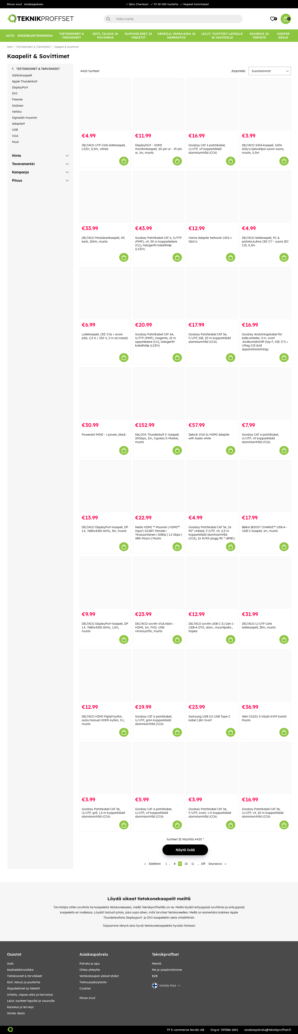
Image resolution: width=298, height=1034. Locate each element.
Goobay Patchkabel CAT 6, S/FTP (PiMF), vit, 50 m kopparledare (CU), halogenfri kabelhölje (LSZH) (158, 243)
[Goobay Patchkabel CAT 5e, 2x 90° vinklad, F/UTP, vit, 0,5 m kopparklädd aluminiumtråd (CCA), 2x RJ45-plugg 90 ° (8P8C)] (211, 486)
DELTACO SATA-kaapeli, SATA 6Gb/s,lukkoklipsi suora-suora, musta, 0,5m (263, 149)
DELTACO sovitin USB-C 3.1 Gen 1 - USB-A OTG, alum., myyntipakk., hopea (212, 627)
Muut (15, 142)
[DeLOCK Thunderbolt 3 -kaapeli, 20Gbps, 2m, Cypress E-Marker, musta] (158, 394)
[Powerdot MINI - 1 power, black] (105, 394)
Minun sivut (14, 4)
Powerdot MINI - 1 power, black (104, 434)
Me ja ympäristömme (167, 970)
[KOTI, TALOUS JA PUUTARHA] (105, 35)
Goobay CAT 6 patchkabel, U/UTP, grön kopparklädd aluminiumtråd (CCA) (153, 720)
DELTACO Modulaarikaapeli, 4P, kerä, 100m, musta (103, 239)
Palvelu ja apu (89, 963)
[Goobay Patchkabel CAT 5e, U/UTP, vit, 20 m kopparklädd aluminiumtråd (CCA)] (265, 768)
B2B (155, 976)
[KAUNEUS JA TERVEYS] (259, 35)
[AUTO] (10, 35)
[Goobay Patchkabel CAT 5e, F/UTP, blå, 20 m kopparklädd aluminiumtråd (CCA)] (211, 293)
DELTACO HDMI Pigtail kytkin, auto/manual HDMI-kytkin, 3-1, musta (103, 720)
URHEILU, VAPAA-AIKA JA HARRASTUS (30, 995)
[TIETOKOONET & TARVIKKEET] (71, 35)
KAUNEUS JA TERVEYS (20, 1007)
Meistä (156, 963)
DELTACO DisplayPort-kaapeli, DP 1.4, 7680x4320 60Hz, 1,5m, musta (105, 627)
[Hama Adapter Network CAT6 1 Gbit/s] (211, 197)
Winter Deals (283, 35)
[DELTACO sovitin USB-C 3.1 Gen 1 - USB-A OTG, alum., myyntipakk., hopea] (211, 583)
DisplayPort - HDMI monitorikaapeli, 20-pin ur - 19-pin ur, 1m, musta (158, 149)
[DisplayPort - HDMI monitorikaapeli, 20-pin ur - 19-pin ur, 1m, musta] (158, 104)
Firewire (17, 99)
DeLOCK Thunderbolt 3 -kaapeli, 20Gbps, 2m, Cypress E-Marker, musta (157, 438)
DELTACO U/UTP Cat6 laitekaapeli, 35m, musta (259, 625)
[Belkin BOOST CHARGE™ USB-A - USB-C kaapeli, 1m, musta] (265, 486)
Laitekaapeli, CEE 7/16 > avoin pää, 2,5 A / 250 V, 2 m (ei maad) (105, 336)
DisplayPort (20, 87)
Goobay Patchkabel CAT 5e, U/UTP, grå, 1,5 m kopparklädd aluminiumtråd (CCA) (103, 812)
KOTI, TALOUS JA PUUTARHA (23, 982)
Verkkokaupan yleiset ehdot (99, 976)
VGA (15, 136)
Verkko (17, 112)
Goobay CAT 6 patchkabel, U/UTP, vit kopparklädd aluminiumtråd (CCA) (207, 149)
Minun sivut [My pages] (87, 998)
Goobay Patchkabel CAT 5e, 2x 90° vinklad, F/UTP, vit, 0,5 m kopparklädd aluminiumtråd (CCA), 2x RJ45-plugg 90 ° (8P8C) (212, 532)
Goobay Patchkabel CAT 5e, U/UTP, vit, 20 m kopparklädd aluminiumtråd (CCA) (263, 812)
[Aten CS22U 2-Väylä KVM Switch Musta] (265, 676)
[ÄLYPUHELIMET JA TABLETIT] (138, 35)
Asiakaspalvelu (33, 4)
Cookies (85, 988)
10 (186, 864)
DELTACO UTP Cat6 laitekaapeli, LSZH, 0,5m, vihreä (104, 147)
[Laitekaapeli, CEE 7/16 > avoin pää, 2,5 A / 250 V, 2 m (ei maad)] (105, 293)
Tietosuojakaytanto (93, 982)
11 (192, 864)
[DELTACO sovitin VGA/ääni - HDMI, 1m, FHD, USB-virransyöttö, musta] (158, 583)
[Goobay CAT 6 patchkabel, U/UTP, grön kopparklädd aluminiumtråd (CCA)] (158, 676)
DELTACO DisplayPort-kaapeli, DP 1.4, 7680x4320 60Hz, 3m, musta (105, 529)
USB (15, 130)
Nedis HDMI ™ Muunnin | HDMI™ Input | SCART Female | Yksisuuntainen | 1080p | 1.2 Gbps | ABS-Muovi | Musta (158, 532)
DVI (14, 93)
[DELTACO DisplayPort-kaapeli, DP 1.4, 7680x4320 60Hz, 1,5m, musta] (105, 583)
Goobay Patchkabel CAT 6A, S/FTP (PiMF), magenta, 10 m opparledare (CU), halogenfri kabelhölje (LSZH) (155, 339)
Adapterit (18, 124)
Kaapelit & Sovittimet (67, 46)
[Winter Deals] (283, 35)
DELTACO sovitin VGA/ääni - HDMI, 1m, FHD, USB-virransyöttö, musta (154, 627)
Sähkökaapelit (22, 75)
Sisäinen (17, 106)
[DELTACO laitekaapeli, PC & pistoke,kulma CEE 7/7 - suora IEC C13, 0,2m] (265, 197)
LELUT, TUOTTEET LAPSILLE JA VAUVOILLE (31, 1001)
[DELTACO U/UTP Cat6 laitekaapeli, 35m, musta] (265, 583)
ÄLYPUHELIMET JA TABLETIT (23, 988)
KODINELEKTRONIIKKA (20, 970)
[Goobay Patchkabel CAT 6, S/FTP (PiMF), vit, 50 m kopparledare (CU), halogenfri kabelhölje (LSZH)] (158, 197)
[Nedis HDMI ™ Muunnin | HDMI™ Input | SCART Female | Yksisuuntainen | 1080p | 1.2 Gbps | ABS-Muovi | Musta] (158, 486)
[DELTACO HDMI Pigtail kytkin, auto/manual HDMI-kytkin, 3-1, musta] (105, 676)
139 (203, 864)
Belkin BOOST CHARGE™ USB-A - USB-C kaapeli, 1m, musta (264, 529)
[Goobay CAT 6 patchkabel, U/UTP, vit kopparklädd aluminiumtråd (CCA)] (211, 104)
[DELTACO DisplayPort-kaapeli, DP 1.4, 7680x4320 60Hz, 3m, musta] (105, 486)
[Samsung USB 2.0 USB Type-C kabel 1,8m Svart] (211, 676)
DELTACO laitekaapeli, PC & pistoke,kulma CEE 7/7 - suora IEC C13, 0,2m (265, 241)
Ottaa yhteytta (89, 970)
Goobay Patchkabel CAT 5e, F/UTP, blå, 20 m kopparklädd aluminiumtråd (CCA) (210, 338)
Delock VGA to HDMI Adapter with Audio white (209, 436)
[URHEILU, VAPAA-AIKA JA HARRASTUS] (176, 35)
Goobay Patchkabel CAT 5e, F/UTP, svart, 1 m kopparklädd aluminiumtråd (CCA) (210, 812)
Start (9, 46)
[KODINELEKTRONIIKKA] (35, 35)
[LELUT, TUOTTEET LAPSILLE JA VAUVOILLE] (222, 35)
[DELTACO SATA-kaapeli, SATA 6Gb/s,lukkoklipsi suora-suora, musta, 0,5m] (265, 104)
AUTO (10, 963)
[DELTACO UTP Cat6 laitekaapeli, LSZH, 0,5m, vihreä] (105, 104)
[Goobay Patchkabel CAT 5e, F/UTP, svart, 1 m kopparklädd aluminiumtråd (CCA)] (211, 768)
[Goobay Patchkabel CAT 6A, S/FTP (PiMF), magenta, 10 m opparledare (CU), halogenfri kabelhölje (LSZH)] (158, 293)
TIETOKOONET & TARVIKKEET (33, 46)
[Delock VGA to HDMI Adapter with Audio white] (211, 394)
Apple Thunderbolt (24, 81)
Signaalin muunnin (24, 118)
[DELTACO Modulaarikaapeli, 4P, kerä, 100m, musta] (105, 197)
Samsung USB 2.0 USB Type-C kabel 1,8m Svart (209, 718)
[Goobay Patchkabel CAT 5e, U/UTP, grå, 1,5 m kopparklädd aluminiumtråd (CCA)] (105, 768)
